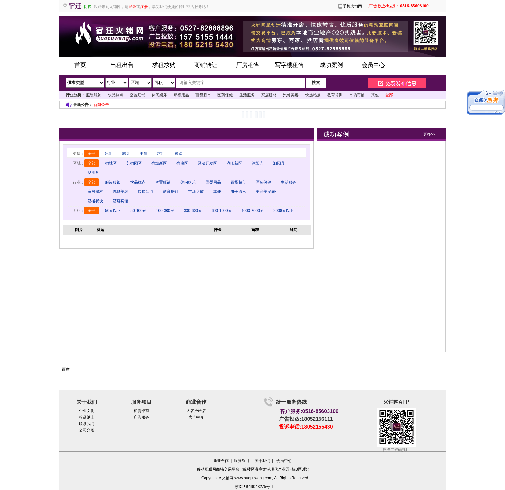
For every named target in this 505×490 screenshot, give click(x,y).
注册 (144, 7)
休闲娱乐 (159, 95)
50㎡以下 (113, 210)
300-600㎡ (193, 210)
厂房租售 (247, 65)
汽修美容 (291, 95)
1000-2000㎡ (253, 210)
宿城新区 (159, 163)
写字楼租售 (289, 65)
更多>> (429, 134)
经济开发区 (207, 163)
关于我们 (262, 460)
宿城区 (111, 163)
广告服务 (141, 417)
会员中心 (373, 65)
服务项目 (241, 460)
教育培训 (335, 95)
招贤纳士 (86, 417)
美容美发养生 (267, 191)
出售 (144, 153)
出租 (109, 153)
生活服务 (247, 95)
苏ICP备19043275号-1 (254, 487)
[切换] (88, 7)
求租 (161, 153)
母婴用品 (181, 95)
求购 (178, 153)
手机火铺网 (352, 6)
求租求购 (164, 65)
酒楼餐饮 (95, 201)
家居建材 (269, 95)
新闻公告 (101, 104)
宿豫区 (182, 163)
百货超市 (203, 95)
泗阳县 (279, 163)
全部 (91, 153)
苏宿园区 (134, 163)
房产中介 (196, 417)
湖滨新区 (234, 163)
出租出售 (122, 65)
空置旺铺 (137, 95)
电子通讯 (238, 191)
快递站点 (313, 95)
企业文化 (86, 411)
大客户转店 (196, 411)
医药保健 (225, 95)
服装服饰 (93, 95)
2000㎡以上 (283, 210)
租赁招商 (141, 411)
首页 (80, 65)
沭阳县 (257, 163)
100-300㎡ (165, 210)
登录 (132, 7)
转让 (126, 153)
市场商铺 (357, 95)
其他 (375, 95)
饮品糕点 (115, 95)
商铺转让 (205, 65)
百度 (66, 369)
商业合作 (221, 460)
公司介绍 (86, 430)
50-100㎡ (138, 210)
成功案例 (331, 65)
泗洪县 (93, 172)
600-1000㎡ (222, 210)
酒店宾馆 (120, 201)
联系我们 (86, 423)
